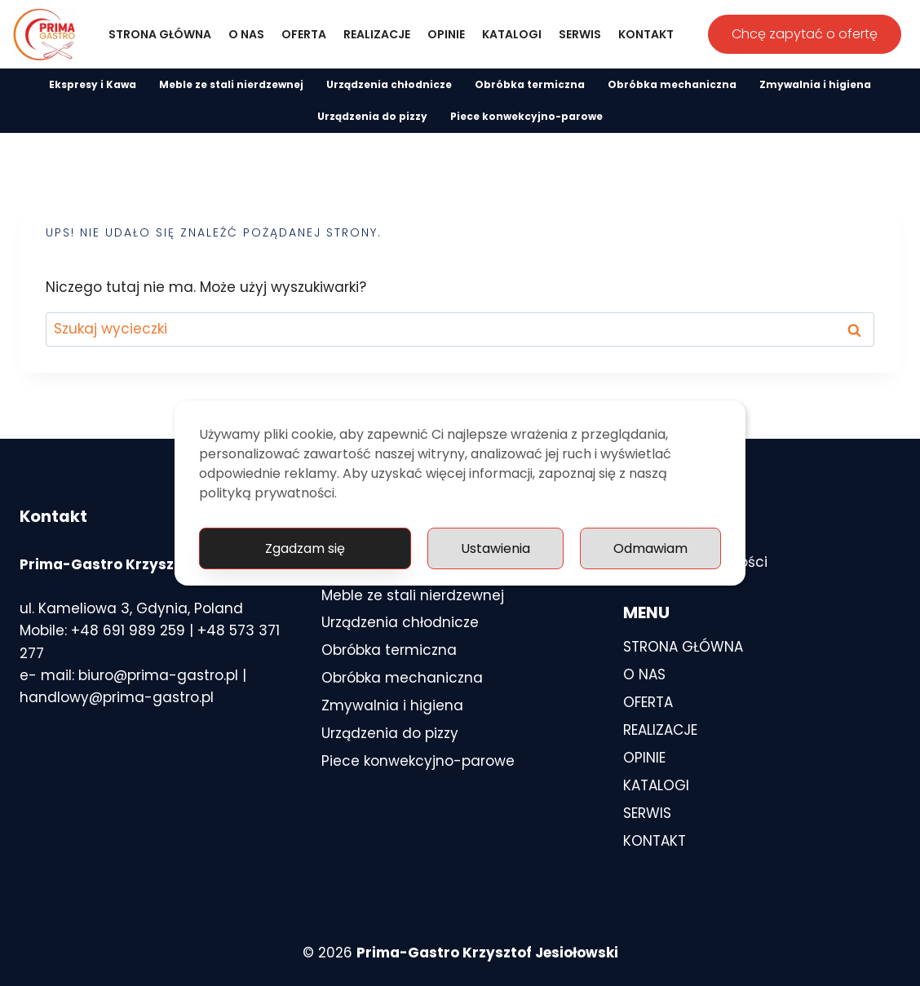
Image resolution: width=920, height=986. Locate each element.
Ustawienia (495, 548)
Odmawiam (650, 548)
